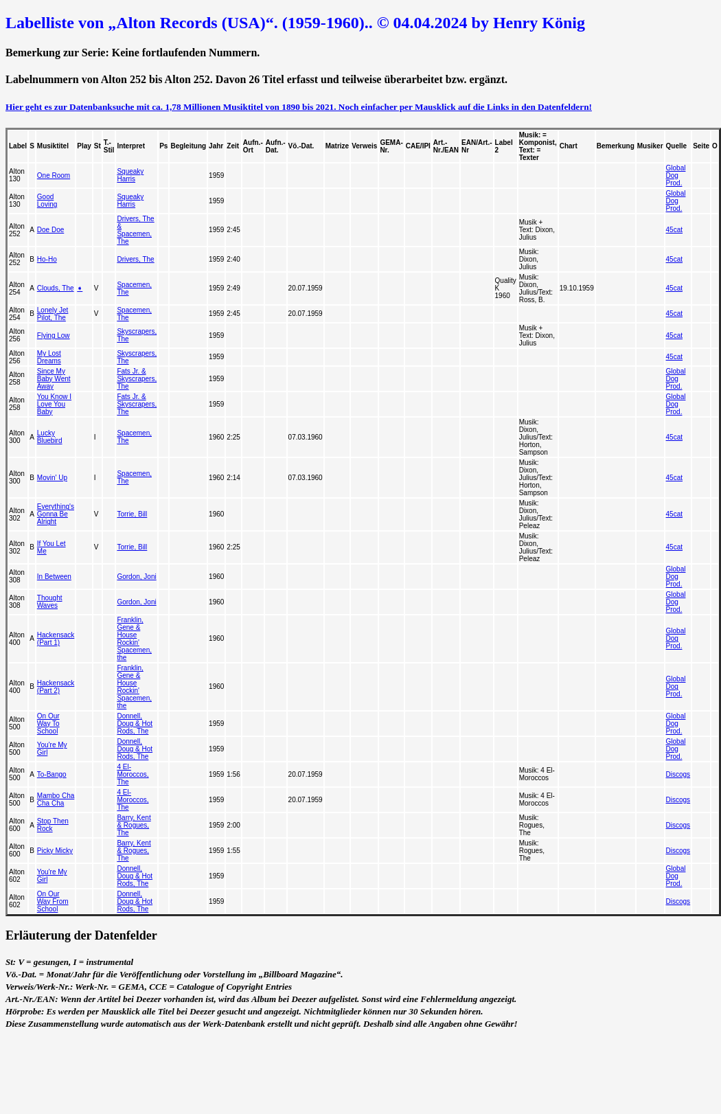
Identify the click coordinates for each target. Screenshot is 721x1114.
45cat (674, 230)
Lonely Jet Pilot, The (53, 313)
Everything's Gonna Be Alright (55, 514)
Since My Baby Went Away (54, 378)
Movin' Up (52, 477)
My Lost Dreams (49, 357)
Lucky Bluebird (49, 436)
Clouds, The (55, 288)
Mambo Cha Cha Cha (55, 799)
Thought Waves (49, 601)
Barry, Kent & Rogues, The (133, 825)
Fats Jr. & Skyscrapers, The (137, 378)
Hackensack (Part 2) (55, 686)
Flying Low (53, 335)
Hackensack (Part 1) (55, 638)
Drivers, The (135, 259)
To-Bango (52, 774)
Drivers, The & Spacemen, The (135, 230)
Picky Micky (55, 850)
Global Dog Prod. (676, 175)
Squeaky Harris (130, 175)
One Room (53, 175)
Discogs (678, 774)
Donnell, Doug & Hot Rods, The (134, 723)
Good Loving (47, 200)
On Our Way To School (48, 723)
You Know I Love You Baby (54, 404)
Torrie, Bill (132, 514)
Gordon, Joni (136, 576)
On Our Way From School (53, 901)
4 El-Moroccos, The (132, 774)
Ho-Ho (47, 259)
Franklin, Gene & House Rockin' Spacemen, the (134, 638)
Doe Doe (50, 230)
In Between (54, 576)
